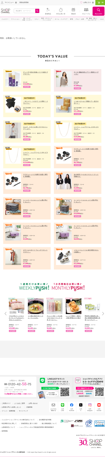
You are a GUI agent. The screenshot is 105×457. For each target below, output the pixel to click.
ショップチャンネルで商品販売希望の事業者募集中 (36, 427)
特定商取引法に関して (9, 423)
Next (102, 313)
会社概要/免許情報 (45, 420)
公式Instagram (89, 409)
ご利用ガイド (6, 403)
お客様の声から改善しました (11, 407)
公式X (81, 409)
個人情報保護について (49, 423)
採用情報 (5, 431)
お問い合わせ (33, 403)
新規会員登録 (24, 2)
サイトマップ (23, 411)
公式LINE (62, 409)
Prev (6, 313)
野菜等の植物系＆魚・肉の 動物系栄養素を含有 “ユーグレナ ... (92, 318)
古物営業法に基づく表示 (29, 423)
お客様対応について (8, 427)
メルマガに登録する (53, 409)
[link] (99, 423)
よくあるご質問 (19, 403)
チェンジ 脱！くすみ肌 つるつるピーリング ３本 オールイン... (54, 318)
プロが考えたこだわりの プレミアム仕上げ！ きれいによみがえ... (16, 318)
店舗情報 (29, 407)
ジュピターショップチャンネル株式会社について (18, 420)
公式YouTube (99, 409)
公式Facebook (71, 409)
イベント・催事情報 (8, 411)
